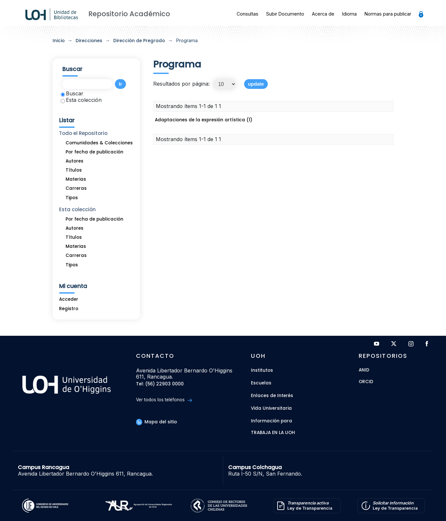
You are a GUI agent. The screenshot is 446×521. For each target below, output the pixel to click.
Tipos (72, 198)
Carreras (76, 188)
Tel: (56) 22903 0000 (160, 384)
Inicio (59, 41)
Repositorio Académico (129, 13)
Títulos (74, 170)
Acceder (68, 299)
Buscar (72, 93)
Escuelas (261, 383)
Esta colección (81, 100)
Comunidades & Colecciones (99, 143)
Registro (68, 309)
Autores (74, 161)
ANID (364, 370)
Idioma (349, 14)
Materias (76, 179)
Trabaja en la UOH (273, 433)
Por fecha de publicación (94, 152)
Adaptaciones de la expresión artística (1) (203, 120)
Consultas (247, 14)
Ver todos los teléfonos (164, 400)
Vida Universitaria (271, 408)
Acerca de (323, 14)
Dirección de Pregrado (139, 41)
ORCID (366, 382)
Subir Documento (285, 14)
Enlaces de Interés (272, 396)
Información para (271, 421)
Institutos (262, 370)
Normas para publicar (388, 14)
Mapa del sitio (156, 422)
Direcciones (89, 41)
